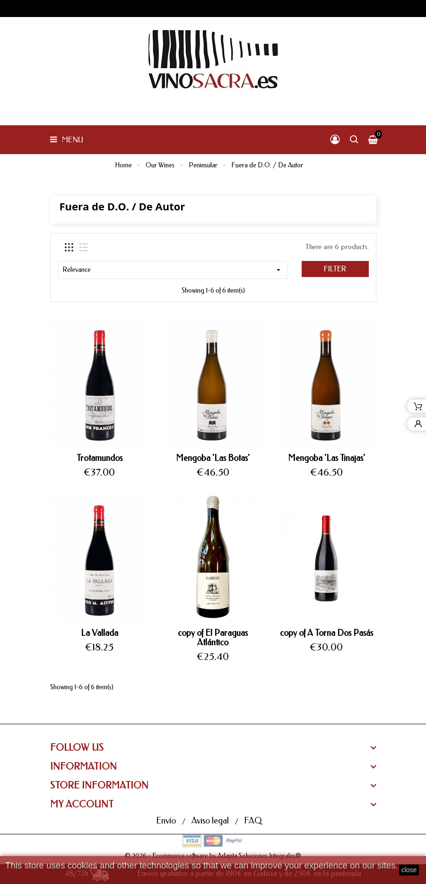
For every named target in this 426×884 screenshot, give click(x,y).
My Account (81, 804)
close (409, 870)
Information (83, 766)
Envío (167, 820)
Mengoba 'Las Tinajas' (326, 458)
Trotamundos (99, 458)
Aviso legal (211, 820)
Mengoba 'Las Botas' (213, 458)
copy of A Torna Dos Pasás (326, 633)
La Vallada (99, 633)
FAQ (252, 820)
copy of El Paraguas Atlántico (213, 638)
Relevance (172, 270)
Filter (335, 268)
